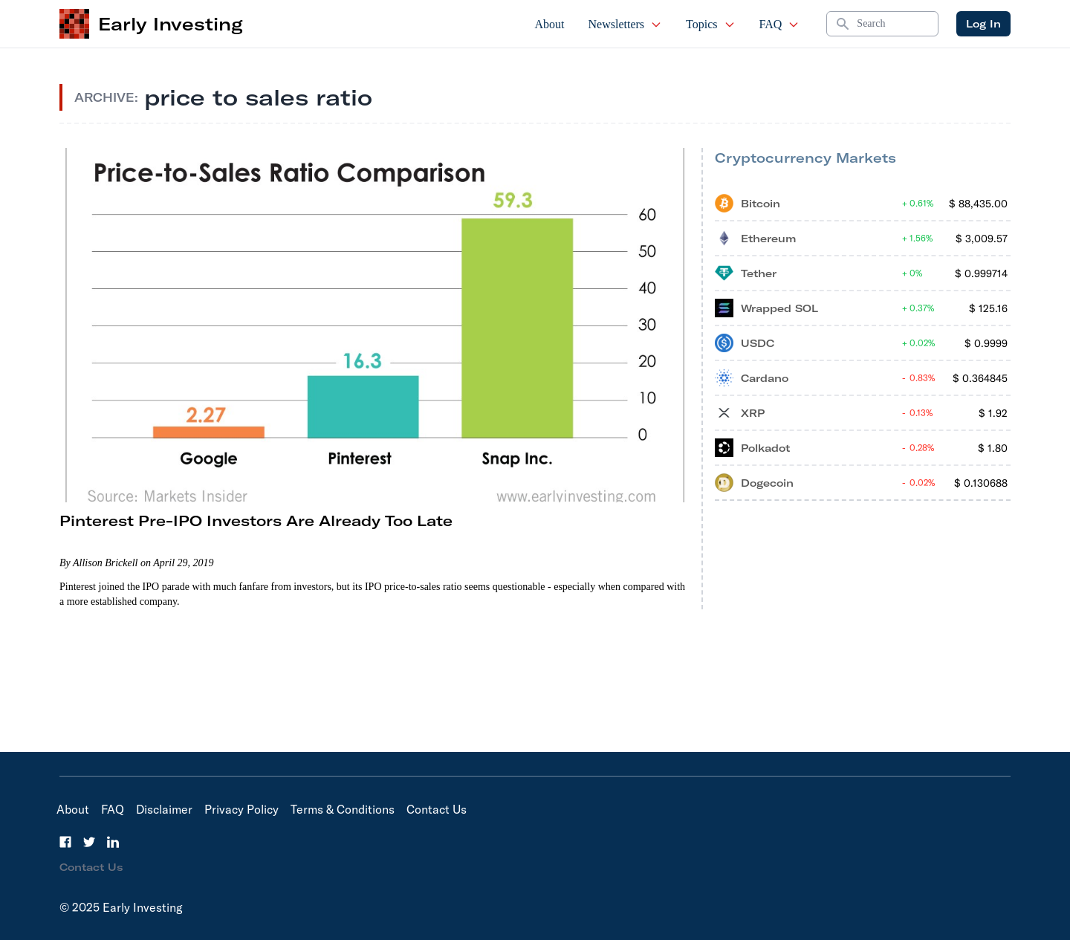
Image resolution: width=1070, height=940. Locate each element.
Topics (710, 24)
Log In (983, 23)
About (550, 24)
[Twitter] (89, 842)
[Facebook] (65, 842)
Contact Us (436, 809)
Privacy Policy (241, 809)
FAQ (779, 24)
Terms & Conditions (343, 809)
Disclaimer (164, 809)
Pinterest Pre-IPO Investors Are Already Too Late (256, 520)
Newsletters (625, 24)
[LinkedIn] (113, 842)
